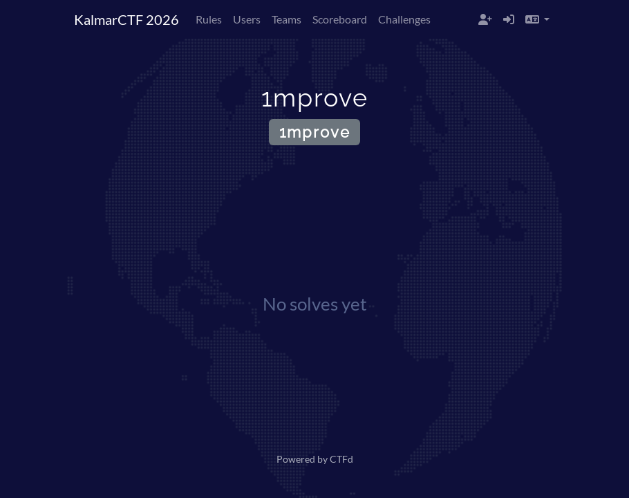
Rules (209, 19)
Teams (286, 19)
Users (247, 19)
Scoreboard (339, 19)
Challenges (404, 19)
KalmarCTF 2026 (126, 19)
